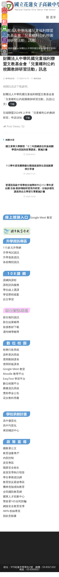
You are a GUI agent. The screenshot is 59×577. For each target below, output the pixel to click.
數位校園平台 (11, 383)
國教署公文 (9, 448)
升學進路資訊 (11, 257)
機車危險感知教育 (14, 487)
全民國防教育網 (12, 491)
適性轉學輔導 (11, 331)
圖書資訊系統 (11, 388)
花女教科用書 (11, 398)
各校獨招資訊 (11, 262)
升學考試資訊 (11, 252)
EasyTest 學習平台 (14, 378)
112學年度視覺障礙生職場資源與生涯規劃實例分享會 (29, 167)
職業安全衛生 (11, 467)
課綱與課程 (9, 280)
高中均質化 (9, 425)
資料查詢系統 (11, 354)
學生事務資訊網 (12, 477)
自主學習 (8, 299)
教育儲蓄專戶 (11, 453)
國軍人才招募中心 (14, 496)
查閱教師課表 (11, 359)
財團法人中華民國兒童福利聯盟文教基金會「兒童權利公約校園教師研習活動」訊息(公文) (29, 99)
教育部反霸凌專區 (14, 482)
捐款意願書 (9, 516)
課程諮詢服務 (11, 285)
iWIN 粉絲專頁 (11, 511)
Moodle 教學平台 (13, 373)
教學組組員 (10, 78)
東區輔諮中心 (11, 430)
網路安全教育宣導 (14, 506)
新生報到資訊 (11, 317)
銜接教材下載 (11, 327)
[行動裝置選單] (51, 17)
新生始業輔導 (11, 322)
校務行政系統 (11, 349)
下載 (12, 104)
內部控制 (8, 458)
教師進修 (37, 78)
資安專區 (8, 462)
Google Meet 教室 (41, 217)
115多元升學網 (12, 247)
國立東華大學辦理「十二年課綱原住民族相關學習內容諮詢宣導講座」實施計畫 (29, 148)
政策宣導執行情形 (14, 472)
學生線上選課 (11, 289)
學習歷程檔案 (11, 294)
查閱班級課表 (11, 364)
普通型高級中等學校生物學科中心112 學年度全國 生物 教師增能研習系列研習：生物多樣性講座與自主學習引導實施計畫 (29, 188)
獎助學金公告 (11, 393)
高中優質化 (9, 420)
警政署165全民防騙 (15, 501)
